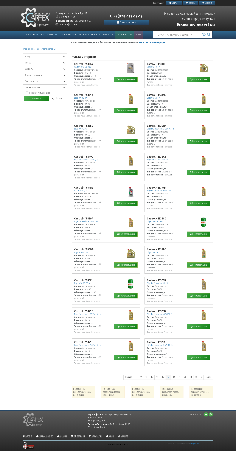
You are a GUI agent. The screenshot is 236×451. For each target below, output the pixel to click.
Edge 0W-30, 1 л (80, 98)
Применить (36, 98)
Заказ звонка (126, 22)
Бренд (45, 56)
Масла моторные (49, 49)
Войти (174, 3)
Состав (45, 63)
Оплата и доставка (89, 34)
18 (174, 377)
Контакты (108, 34)
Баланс (27, 436)
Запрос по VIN (124, 34)
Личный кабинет (44, 436)
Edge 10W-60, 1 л (154, 252)
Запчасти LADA (68, 34)
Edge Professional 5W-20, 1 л (159, 283)
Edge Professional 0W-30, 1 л (86, 159)
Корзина (207, 3)
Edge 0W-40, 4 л (80, 129)
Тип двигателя (45, 81)
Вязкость (45, 69)
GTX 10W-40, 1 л (80, 190)
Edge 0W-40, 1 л (153, 98)
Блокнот (123, 436)
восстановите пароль (152, 42)
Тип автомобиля (45, 87)
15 (157, 377)
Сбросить (57, 98)
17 (168, 377)
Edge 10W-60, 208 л (155, 221)
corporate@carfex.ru (67, 24)
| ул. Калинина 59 (73, 20)
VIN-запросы (78, 436)
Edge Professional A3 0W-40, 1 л (160, 129)
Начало (128, 377)
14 (152, 377)
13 (146, 377)
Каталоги (31, 34)
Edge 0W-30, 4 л (153, 67)
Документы (95, 436)
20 (185, 377)
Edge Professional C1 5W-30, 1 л (160, 345)
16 (163, 377)
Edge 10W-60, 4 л (81, 252)
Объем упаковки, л (45, 75)
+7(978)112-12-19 (126, 16)
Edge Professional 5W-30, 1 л (86, 221)
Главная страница (31, 49)
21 (191, 377)
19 (179, 377)
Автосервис (49, 34)
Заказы (190, 3)
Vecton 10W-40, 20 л (82, 67)
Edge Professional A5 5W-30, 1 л (87, 314)
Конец (208, 377)
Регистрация (158, 3)
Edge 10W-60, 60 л (82, 283)
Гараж (138, 34)
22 (196, 377)
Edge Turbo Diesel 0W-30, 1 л (159, 159)
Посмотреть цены (126, 79)
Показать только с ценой (40, 93)
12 (141, 377)
